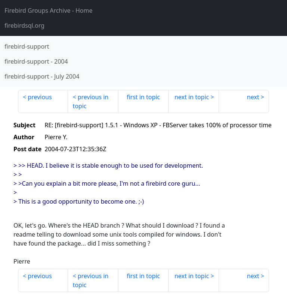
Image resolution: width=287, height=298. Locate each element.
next (253, 97)
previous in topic (90, 101)
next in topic (192, 97)
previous (40, 97)
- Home (48, 10)
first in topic (143, 97)
